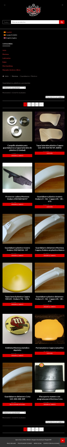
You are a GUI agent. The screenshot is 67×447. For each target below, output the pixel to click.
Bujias (5, 62)
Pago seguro (11, 443)
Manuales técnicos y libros (11, 70)
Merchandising (8, 66)
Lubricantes (7, 58)
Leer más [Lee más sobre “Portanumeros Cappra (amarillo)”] (50, 353)
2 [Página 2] (29, 104)
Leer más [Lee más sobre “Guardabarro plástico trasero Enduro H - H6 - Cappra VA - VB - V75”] (50, 207)
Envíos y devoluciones (51, 443)
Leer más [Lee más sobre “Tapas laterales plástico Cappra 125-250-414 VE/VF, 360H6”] (50, 153)
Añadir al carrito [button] (17, 155)
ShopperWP (47, 440)
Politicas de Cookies (25, 443)
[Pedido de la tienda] (14, 88)
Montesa (6, 54)
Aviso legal (38, 443)
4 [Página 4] (36, 104)
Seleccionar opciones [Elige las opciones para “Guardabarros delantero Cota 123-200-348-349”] (17, 404)
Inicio (4, 50)
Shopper (33, 440)
